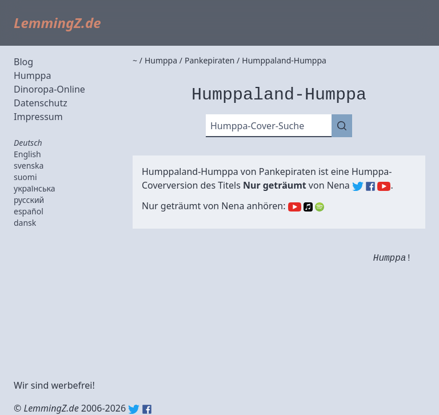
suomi (25, 176)
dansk (25, 222)
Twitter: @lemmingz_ (133, 409)
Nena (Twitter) (358, 186)
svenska (28, 165)
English (27, 154)
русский (29, 199)
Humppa (32, 75)
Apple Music (308, 207)
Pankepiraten (287, 171)
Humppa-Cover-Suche (257, 125)
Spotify (319, 207)
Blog (23, 61)
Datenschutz (40, 103)
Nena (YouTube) (383, 186)
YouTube (294, 207)
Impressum (38, 116)
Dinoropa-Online (49, 89)
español (28, 211)
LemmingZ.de (57, 22)
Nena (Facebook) (370, 186)
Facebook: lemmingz (146, 409)
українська (34, 188)
